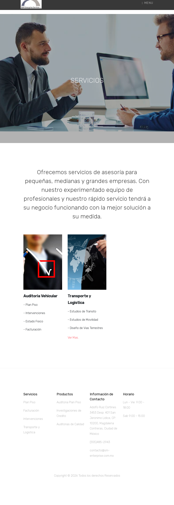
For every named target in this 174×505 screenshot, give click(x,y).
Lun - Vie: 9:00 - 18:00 (133, 404)
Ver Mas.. (73, 337)
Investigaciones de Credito (69, 413)
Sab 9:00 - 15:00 (134, 416)
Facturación (31, 410)
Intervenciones (33, 419)
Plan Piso (29, 402)
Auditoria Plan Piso (69, 402)
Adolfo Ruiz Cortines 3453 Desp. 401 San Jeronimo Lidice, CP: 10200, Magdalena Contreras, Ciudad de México (103, 420)
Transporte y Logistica (31, 429)
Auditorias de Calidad (70, 424)
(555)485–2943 (100, 442)
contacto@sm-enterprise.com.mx (102, 453)
